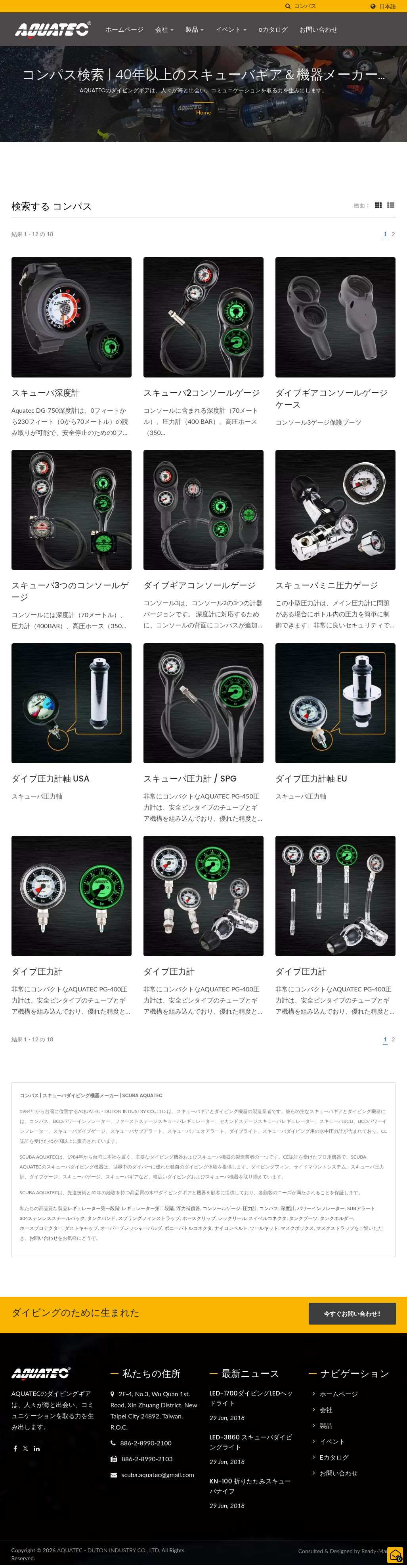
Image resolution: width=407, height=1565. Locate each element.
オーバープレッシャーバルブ (131, 1228)
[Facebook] (15, 1446)
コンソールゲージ (222, 1208)
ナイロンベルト (231, 1228)
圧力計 (250, 1208)
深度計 (288, 1208)
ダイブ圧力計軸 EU (311, 778)
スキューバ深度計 (45, 392)
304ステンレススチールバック (52, 1218)
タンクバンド (101, 1218)
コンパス (268, 1208)
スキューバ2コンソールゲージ (201, 392)
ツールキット (264, 1228)
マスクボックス (297, 1228)
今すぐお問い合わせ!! (352, 1313)
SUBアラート (361, 1208)
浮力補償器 (188, 1208)
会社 (164, 29)
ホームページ (124, 29)
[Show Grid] (378, 205)
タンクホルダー (336, 1218)
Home (203, 112)
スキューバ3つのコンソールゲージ (70, 591)
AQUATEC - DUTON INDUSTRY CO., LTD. (109, 1547)
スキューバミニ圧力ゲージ (326, 585)
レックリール (232, 1218)
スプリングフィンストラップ (149, 1218)
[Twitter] (26, 1446)
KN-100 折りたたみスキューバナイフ (250, 1483)
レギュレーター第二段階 (148, 1208)
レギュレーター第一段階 (93, 1208)
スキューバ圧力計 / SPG (190, 778)
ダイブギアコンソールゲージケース (331, 398)
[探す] (288, 6)
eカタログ (273, 29)
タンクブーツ (303, 1218)
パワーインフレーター (321, 1208)
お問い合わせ (319, 29)
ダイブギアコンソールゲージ (199, 585)
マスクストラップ (335, 1228)
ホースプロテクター (41, 1228)
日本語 (387, 6)
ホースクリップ (199, 1218)
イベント (231, 29)
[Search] (329, 6)
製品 (194, 29)
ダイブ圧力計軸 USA (50, 778)
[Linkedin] (37, 1446)
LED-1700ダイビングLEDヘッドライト (251, 1395)
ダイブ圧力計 (37, 971)
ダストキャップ (81, 1228)
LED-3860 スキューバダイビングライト (251, 1439)
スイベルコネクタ (267, 1218)
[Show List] (391, 205)
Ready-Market (378, 1547)
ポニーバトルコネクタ (188, 1228)
